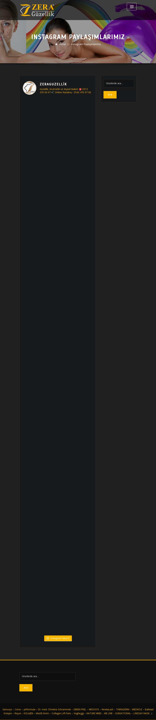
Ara (110, 94)
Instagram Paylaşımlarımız (86, 44)
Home (62, 44)
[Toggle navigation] (132, 6)
